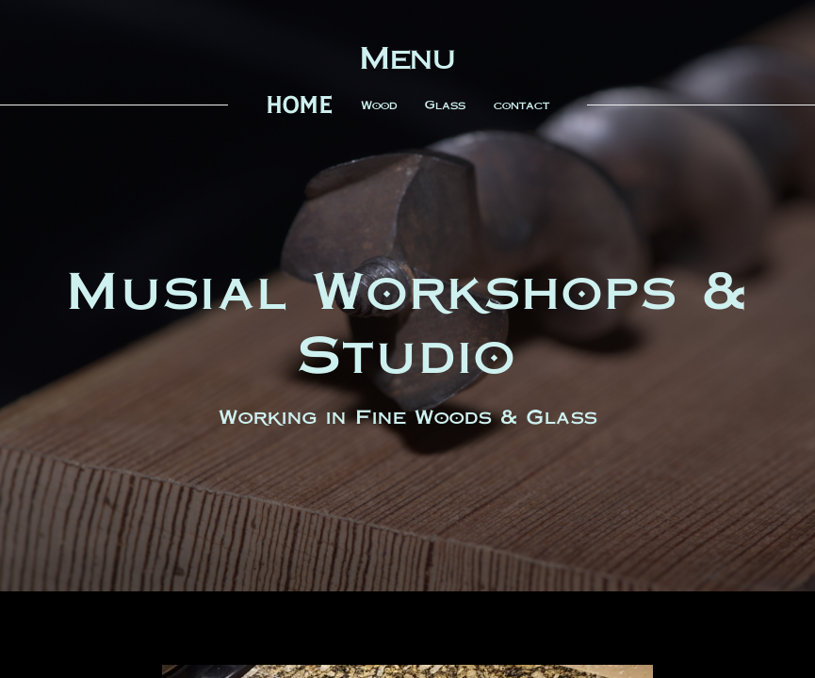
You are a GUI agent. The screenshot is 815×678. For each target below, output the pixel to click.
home (299, 105)
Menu (407, 58)
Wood (379, 105)
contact (521, 105)
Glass (445, 105)
